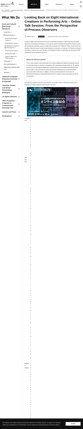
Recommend (46, 417)
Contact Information (21, 413)
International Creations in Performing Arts (38, 10)
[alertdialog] (41, 424)
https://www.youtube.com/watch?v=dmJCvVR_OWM (58, 133)
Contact (3, 410)
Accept (73, 423)
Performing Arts (26, 10)
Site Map (29, 413)
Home (3, 10)
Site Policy (4, 413)
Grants (45, 408)
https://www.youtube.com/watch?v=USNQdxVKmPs (57, 130)
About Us (45, 389)
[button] (21, 4)
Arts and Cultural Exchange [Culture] (17, 10)
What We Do (7, 10)
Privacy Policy (11, 413)
